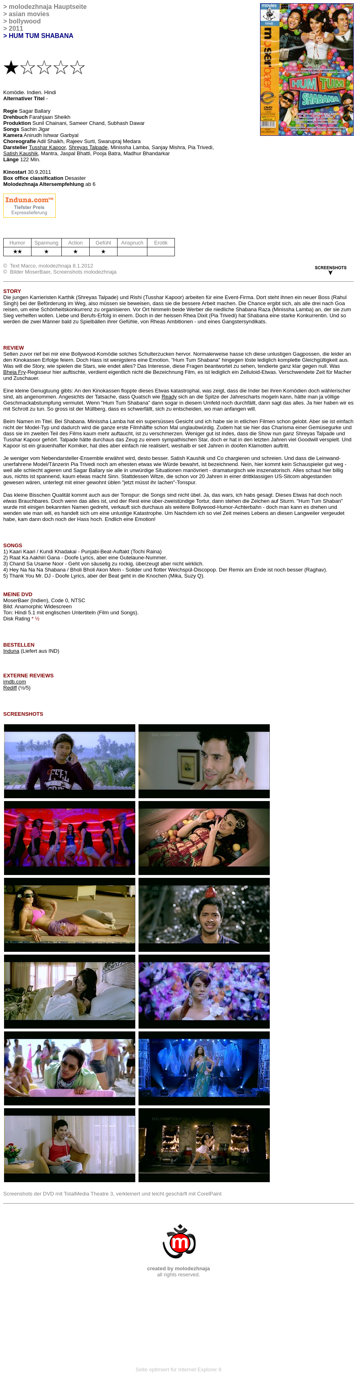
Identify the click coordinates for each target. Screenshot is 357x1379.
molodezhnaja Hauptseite (48, 6)
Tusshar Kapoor (47, 147)
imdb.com (14, 682)
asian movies (29, 14)
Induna (11, 651)
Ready (169, 397)
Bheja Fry (14, 372)
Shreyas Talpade (88, 147)
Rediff (10, 688)
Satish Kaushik (20, 153)
